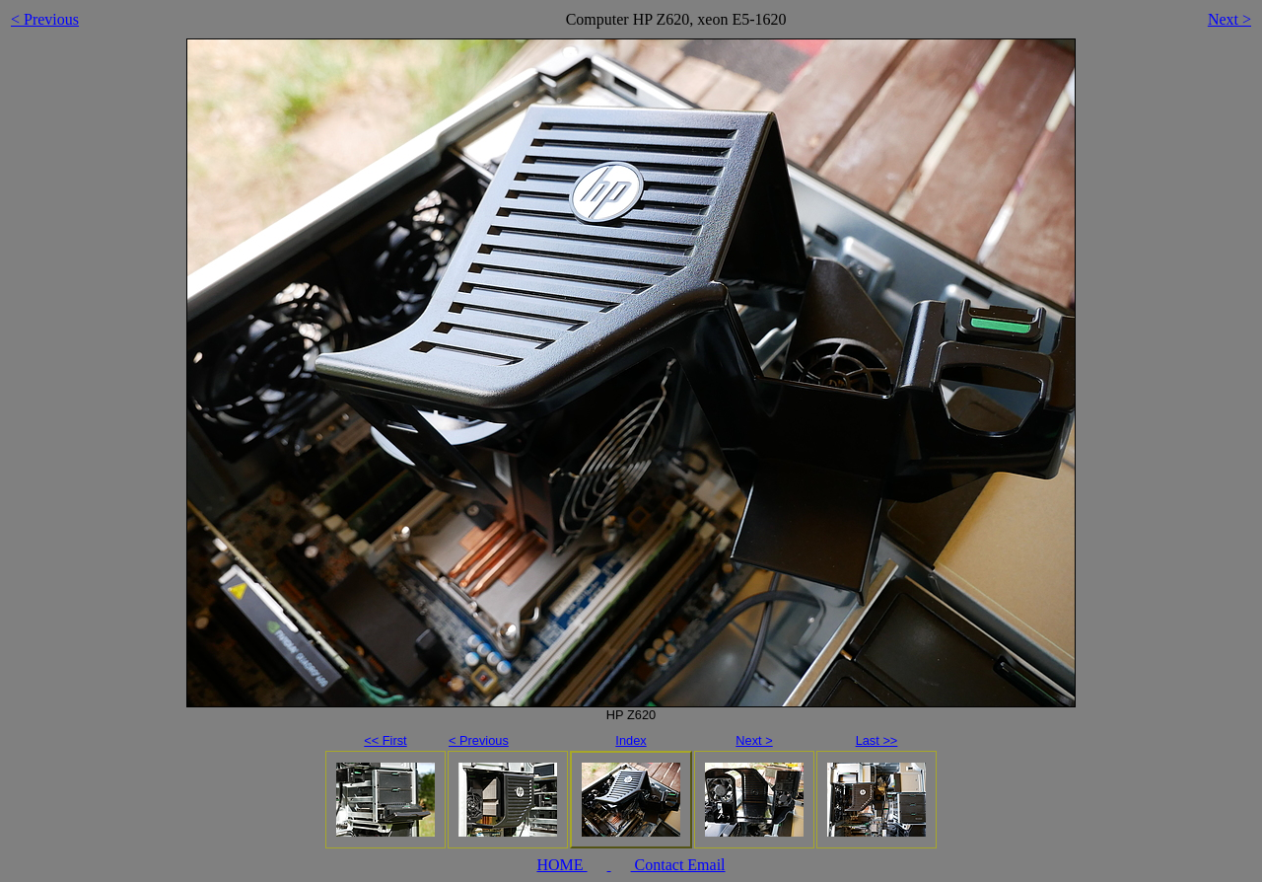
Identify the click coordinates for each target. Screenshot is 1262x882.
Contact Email (678, 864)
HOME (561, 864)
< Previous (45, 19)
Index (630, 740)
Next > (1229, 19)
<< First (385, 740)
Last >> (877, 740)
